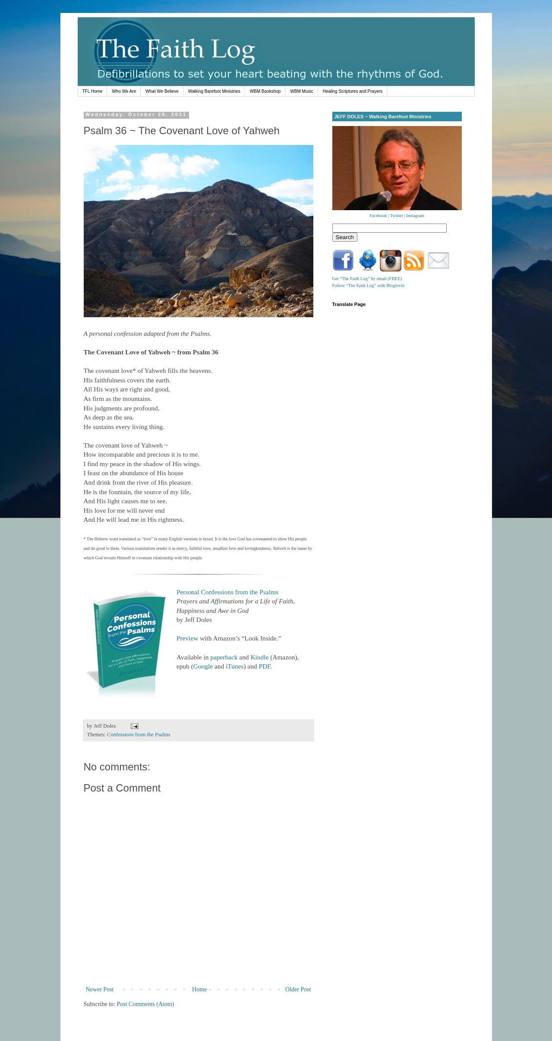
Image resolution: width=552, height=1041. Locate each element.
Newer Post (100, 989)
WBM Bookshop (265, 91)
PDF (264, 666)
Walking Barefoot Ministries (214, 91)
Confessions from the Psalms (138, 735)
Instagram (415, 215)
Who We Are (124, 91)
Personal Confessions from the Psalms (227, 592)
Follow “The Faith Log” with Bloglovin (368, 285)
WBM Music (301, 91)
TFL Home (92, 91)
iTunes (234, 666)
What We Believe (162, 91)
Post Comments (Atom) (145, 1004)
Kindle (259, 657)
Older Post (298, 989)
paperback (223, 657)
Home (199, 989)
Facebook (378, 215)
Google (203, 666)
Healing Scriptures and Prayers (352, 91)
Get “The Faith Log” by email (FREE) (367, 278)
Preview (187, 638)
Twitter (396, 215)
